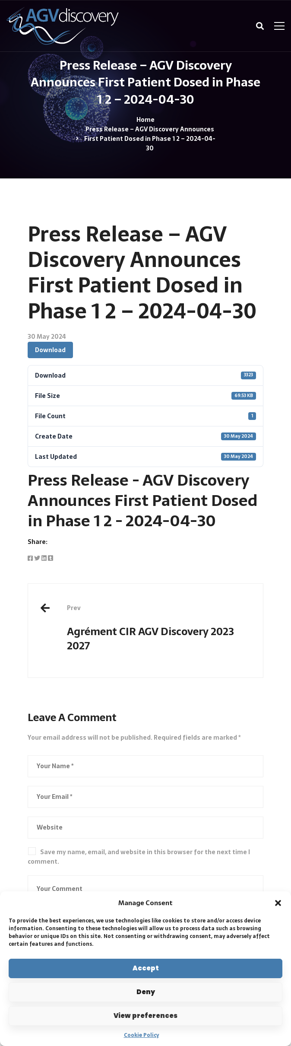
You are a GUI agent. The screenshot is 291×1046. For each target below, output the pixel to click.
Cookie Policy (141, 1035)
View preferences (145, 1015)
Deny (145, 991)
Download (50, 350)
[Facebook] (30, 558)
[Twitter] (37, 558)
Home (145, 119)
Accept (146, 968)
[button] (278, 903)
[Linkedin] (44, 558)
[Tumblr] (50, 558)
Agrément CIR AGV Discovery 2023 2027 (158, 628)
